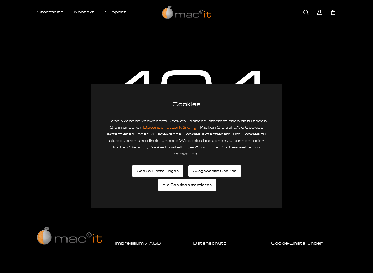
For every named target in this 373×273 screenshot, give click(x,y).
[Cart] (333, 12)
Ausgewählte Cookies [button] (214, 171)
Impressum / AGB (138, 243)
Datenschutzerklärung (170, 128)
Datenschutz (209, 243)
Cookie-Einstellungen (297, 243)
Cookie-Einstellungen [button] (158, 171)
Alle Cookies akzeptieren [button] (187, 185)
